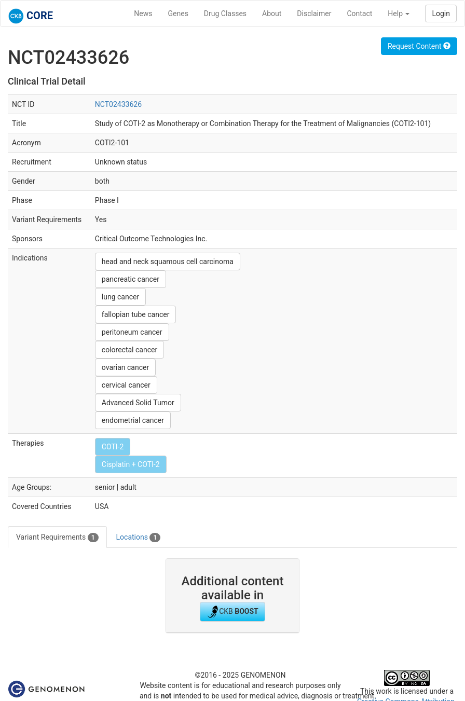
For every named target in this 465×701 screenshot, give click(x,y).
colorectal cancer (129, 350)
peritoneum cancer (132, 332)
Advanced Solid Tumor (138, 402)
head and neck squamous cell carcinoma (168, 261)
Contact (359, 13)
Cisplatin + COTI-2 (131, 464)
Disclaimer (314, 13)
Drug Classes (225, 13)
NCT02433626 (118, 104)
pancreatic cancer (130, 279)
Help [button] (398, 13)
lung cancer (120, 297)
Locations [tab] (138, 537)
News (143, 13)
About (271, 13)
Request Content (419, 46)
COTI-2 (113, 447)
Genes (178, 13)
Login (441, 13)
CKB (232, 612)
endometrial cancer (133, 420)
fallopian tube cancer (136, 314)
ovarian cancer (125, 367)
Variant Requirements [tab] (57, 537)
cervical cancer (126, 385)
